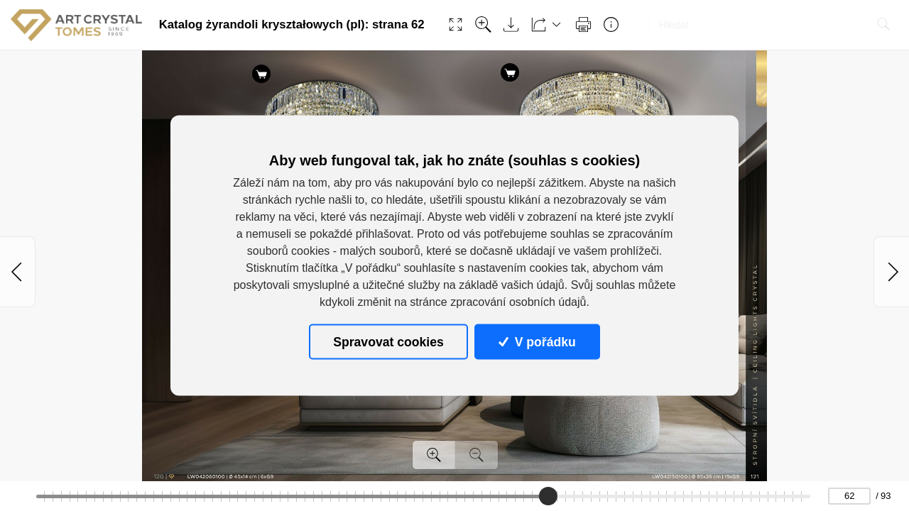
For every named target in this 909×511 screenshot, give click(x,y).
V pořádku (537, 341)
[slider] (548, 496)
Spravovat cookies (388, 341)
